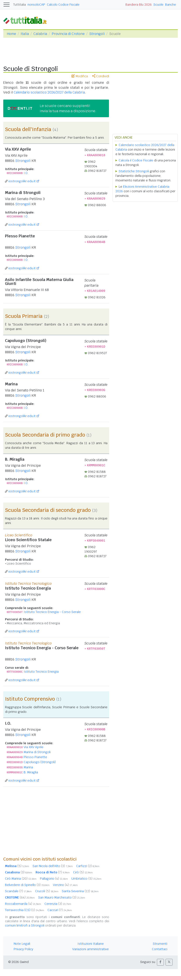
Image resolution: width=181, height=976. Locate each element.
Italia (25, 33)
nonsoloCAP (36, 5)
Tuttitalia (19, 5)
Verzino (65, 885)
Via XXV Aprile (33, 747)
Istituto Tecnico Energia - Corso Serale (52, 612)
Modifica (80, 76)
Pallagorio (54, 879)
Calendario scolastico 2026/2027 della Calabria (49, 92)
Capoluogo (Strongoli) (40, 762)
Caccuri (60, 910)
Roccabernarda (23, 904)
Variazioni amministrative (90, 949)
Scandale (18, 891)
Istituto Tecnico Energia (41, 672)
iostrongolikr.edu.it (22, 181)
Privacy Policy (23, 949)
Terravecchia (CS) (24, 910)
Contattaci (159, 949)
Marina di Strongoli (37, 752)
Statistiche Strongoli (134, 171)
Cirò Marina (20, 879)
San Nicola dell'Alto (53, 866)
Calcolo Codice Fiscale (63, 5)
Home (11, 33)
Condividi (100, 76)
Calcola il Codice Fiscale (136, 160)
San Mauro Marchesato (61, 897)
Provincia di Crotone (68, 33)
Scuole (158, 5)
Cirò (83, 872)
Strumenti (160, 944)
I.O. (26, 173)
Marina (28, 767)
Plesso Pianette (35, 757)
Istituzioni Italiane (90, 944)
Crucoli (46, 891)
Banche (170, 5)
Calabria (40, 33)
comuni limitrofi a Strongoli (24, 925)
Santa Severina (80, 891)
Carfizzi (87, 866)
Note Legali (22, 944)
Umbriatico (86, 879)
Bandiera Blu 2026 (138, 5)
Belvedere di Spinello (27, 885)
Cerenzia (57, 904)
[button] (160, 962)
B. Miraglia (31, 772)
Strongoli (97, 33)
